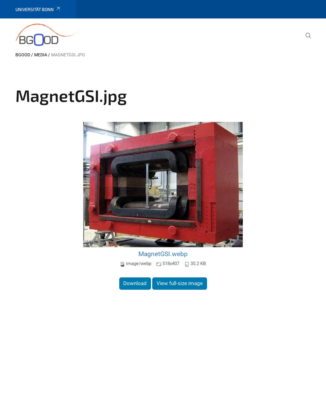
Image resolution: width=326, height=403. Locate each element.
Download (135, 283)
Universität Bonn (38, 9)
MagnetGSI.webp (163, 254)
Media (40, 54)
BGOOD (22, 54)
